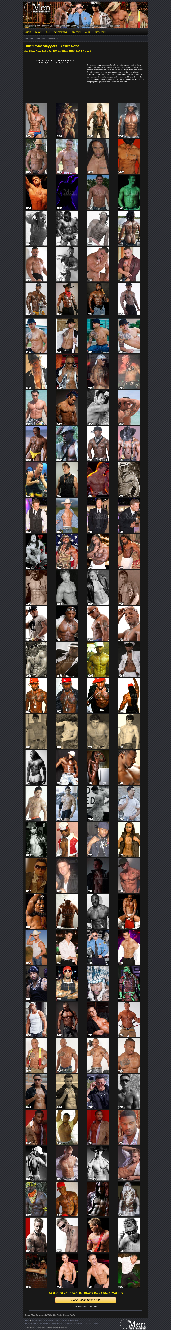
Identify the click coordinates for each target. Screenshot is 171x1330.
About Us (76, 32)
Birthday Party (45, 1323)
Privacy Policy (79, 1323)
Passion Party (57, 1323)
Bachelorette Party (31, 1323)
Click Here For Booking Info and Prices (86, 1293)
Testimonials (60, 32)
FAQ (48, 32)
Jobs (87, 32)
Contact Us (100, 32)
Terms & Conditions (92, 1323)
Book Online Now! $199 (85, 1300)
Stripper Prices (37, 1320)
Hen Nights (68, 1323)
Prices (38, 32)
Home (28, 32)
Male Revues (48, 1320)
